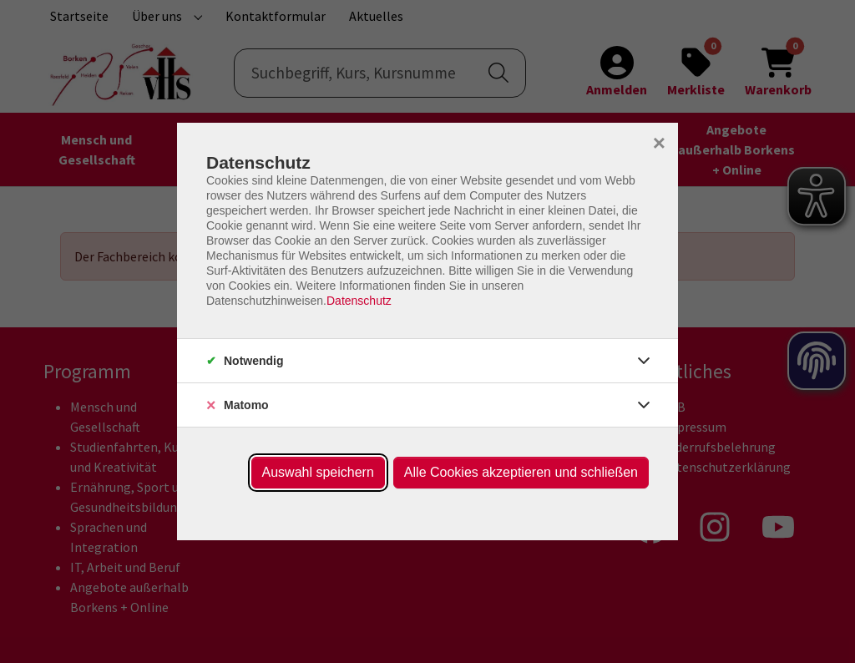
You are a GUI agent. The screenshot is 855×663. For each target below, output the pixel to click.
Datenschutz (359, 300)
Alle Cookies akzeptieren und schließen (521, 472)
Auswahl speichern (318, 472)
